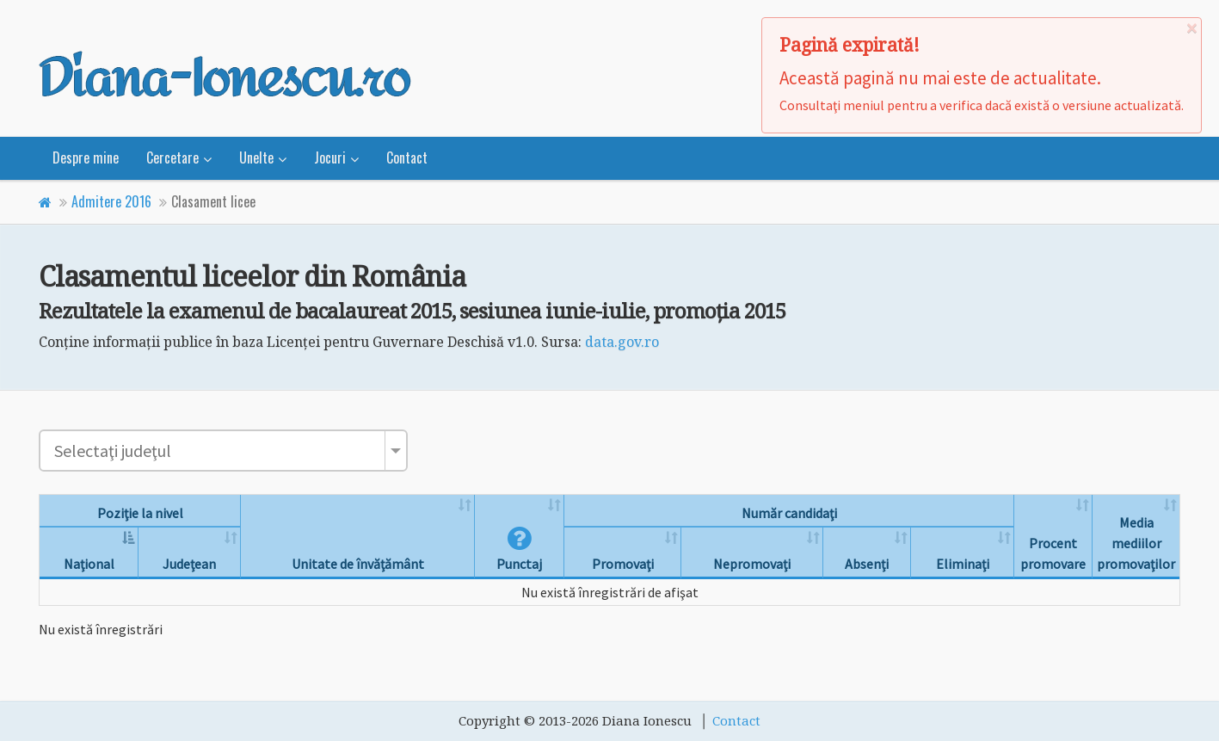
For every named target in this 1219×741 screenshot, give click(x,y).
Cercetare (172, 157)
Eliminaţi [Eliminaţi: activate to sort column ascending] (962, 563)
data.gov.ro (622, 341)
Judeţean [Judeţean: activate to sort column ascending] (189, 563)
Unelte (256, 157)
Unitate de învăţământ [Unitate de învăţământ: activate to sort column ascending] (358, 563)
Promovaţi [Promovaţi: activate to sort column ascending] (623, 563)
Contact (407, 157)
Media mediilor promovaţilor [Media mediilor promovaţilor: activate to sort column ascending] (1136, 543)
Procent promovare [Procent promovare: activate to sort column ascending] (1053, 553)
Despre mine (85, 157)
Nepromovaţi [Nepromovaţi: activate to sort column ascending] (752, 563)
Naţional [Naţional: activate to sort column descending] (89, 563)
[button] (519, 543)
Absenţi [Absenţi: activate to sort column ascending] (867, 563)
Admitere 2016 (111, 201)
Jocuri (330, 157)
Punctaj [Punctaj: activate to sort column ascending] (519, 553)
